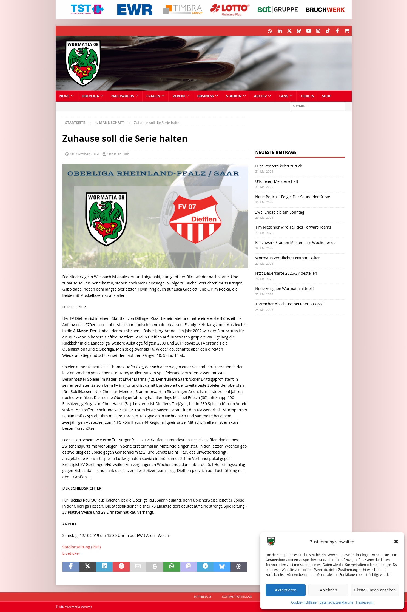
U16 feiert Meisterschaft (276, 180)
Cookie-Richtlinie (304, 602)
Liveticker (71, 553)
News (64, 95)
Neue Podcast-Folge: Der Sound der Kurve (292, 196)
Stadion (234, 95)
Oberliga (90, 95)
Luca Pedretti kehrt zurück (278, 165)
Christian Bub (118, 153)
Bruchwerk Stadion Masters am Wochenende (295, 242)
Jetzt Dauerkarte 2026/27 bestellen (286, 272)
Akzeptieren (285, 590)
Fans (283, 95)
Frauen (153, 95)
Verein (178, 95)
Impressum (364, 602)
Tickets (307, 95)
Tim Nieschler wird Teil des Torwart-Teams (293, 226)
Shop (326, 95)
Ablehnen (328, 590)
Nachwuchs (122, 95)
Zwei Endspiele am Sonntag (279, 211)
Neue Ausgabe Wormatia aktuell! (284, 288)
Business (205, 95)
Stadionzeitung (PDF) (81, 546)
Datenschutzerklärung (336, 602)
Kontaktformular (237, 596)
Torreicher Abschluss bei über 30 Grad (289, 303)
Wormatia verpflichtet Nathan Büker (287, 257)
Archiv (260, 95)
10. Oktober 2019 (84, 153)
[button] (396, 541)
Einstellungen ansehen (375, 590)
